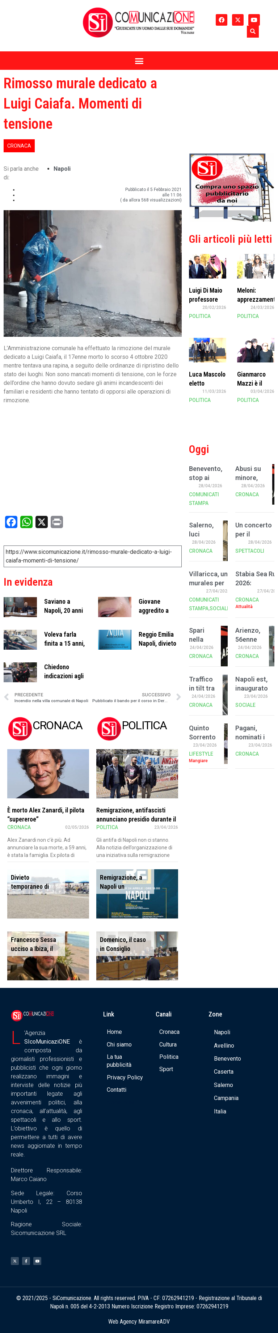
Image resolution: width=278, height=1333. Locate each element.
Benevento (227, 1058)
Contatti (116, 1089)
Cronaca (19, 146)
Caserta (223, 1071)
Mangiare (198, 760)
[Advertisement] (231, 109)
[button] (253, 32)
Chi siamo (119, 1044)
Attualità (244, 606)
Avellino (224, 1045)
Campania (226, 1098)
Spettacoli (249, 551)
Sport (166, 1069)
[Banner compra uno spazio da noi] (231, 219)
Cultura (168, 1044)
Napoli (62, 168)
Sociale (220, 608)
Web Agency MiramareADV (139, 1321)
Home (114, 1031)
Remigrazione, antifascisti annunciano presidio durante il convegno (136, 819)
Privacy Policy (125, 1077)
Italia (220, 1111)
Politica (107, 827)
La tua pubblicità (119, 1060)
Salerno (223, 1085)
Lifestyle (201, 754)
